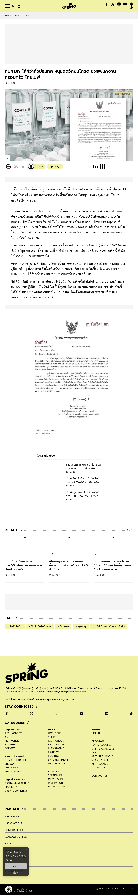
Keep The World (15, 756)
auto (8, 737)
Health (96, 729)
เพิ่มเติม (8, 860)
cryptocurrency (16, 791)
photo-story (57, 744)
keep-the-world (103, 756)
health (96, 733)
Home (8, 15)
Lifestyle (53, 771)
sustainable (13, 771)
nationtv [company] (11, 843)
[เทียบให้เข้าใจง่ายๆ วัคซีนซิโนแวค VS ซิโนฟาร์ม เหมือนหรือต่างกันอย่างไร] (24, 567)
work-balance (58, 786)
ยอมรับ (16, 866)
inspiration (55, 783)
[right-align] (13, 6)
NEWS (18, 15)
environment (14, 767)
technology (13, 733)
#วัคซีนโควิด (14, 626)
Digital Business (15, 779)
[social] (106, 4)
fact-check (56, 741)
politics (53, 756)
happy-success (102, 745)
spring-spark (100, 760)
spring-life (55, 775)
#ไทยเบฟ (63, 626)
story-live (99, 767)
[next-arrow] (131, 530)
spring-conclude (103, 748)
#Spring (80, 626)
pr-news (53, 752)
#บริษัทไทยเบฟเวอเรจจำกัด (108, 626)
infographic (56, 748)
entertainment (58, 760)
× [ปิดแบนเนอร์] (26, 849)
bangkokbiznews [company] (16, 837)
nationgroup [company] (14, 823)
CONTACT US (100, 775)
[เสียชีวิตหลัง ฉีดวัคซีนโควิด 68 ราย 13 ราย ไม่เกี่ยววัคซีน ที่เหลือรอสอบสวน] (113, 567)
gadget (10, 748)
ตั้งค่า (16, 872)
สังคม (27, 15)
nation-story (57, 763)
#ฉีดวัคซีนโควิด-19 (40, 626)
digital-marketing (17, 783)
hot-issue (54, 733)
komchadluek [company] (14, 830)
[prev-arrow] (127, 530)
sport (52, 737)
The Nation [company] (12, 816)
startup (10, 744)
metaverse (12, 741)
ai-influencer (101, 764)
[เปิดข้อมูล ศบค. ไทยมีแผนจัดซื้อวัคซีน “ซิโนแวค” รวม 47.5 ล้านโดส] (69, 567)
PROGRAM (98, 741)
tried (95, 752)
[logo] (69, 5)
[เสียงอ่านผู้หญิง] (37, 166)
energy (9, 764)
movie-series (56, 779)
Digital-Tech (12, 729)
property (11, 787)
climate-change (16, 760)
